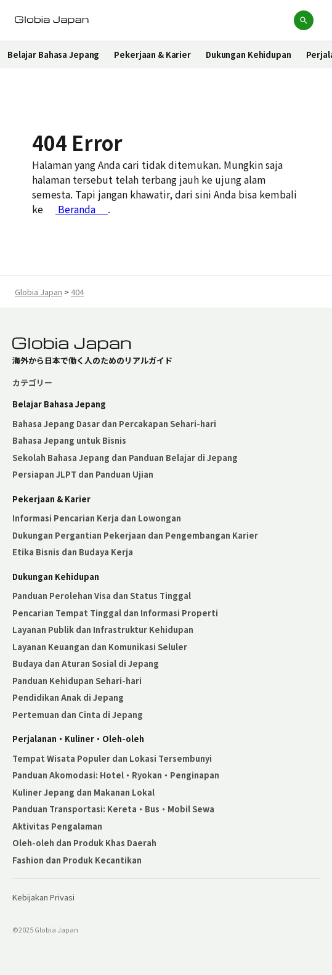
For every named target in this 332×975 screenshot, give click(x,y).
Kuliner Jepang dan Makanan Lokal (83, 792)
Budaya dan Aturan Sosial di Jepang (85, 663)
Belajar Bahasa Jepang (53, 54)
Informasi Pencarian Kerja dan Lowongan (96, 518)
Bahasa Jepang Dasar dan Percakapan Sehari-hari (114, 424)
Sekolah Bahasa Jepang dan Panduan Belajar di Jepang (125, 457)
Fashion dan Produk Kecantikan (77, 860)
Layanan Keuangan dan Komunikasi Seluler (99, 647)
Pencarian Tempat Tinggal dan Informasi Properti (115, 613)
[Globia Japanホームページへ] (52, 20)
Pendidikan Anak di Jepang (68, 697)
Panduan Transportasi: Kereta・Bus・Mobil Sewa (113, 809)
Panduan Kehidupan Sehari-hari (77, 681)
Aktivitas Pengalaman (57, 826)
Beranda (81, 209)
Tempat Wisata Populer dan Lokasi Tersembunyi (112, 758)
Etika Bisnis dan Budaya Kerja (72, 552)
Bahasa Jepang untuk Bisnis (69, 440)
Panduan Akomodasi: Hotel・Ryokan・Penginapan (115, 775)
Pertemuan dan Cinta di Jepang (77, 714)
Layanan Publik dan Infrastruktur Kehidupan (102, 629)
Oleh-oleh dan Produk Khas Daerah (84, 843)
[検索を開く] (303, 20)
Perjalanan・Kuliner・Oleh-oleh (78, 739)
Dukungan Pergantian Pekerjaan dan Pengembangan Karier (135, 535)
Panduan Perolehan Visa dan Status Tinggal (101, 596)
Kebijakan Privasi (43, 897)
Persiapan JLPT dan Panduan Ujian (82, 474)
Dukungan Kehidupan (248, 54)
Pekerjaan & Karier (152, 54)
